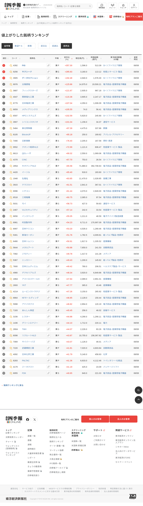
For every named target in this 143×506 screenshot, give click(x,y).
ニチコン (26, 191)
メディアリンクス (30, 109)
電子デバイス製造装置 (113, 216)
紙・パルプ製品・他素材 (113, 235)
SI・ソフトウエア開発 (112, 65)
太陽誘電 (26, 84)
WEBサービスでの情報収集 (59, 487)
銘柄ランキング (27, 23)
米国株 (99, 16)
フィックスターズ (30, 90)
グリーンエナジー (30, 323)
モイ (24, 203)
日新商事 (26, 141)
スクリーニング (62, 16)
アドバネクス (28, 304)
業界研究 (81, 16)
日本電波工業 (28, 103)
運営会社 (11, 487)
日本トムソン (28, 241)
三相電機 (26, 197)
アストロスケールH (31, 279)
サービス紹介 (25, 487)
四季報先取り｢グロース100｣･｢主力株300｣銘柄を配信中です (34, 5)
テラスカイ (27, 185)
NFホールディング (30, 298)
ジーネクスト (28, 367)
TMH (24, 329)
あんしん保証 (28, 310)
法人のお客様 (125, 419)
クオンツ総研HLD (30, 147)
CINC (24, 160)
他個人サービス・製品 (112, 72)
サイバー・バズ (28, 342)
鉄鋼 (105, 128)
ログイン (134, 6)
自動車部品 (108, 247)
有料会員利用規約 (94, 490)
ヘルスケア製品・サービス (114, 266)
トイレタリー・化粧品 (112, 360)
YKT (24, 285)
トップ (8, 16)
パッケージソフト (111, 367)
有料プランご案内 (134, 16)
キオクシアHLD (29, 166)
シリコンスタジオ (30, 122)
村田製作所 (27, 222)
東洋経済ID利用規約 (73, 490)
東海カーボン (28, 235)
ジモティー (27, 254)
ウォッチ (123, 6)
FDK (24, 373)
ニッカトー (27, 260)
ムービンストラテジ (31, 291)
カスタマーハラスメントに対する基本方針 (40, 490)
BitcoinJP (26, 134)
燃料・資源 (107, 141)
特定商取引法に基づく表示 (124, 487)
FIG (23, 65)
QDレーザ (26, 153)
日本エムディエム (30, 266)
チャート (112, 6)
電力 (105, 323)
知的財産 (104, 487)
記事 (26, 16)
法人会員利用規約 (113, 490)
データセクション (30, 78)
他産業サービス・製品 (112, 147)
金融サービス (109, 310)
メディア (107, 254)
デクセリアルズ (29, 273)
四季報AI (116, 16)
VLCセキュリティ (30, 210)
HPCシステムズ (29, 116)
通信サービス (109, 122)
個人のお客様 (97, 419)
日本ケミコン (28, 229)
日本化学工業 (28, 354)
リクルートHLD (29, 335)
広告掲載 (39, 487)
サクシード (27, 72)
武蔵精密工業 (28, 348)
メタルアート (28, 247)
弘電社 (25, 178)
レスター (26, 317)
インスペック (28, 216)
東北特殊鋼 (27, 128)
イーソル (26, 172)
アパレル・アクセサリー (113, 134)
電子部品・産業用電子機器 (114, 84)
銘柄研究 (43, 16)
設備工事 (107, 178)
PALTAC (25, 360)
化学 (105, 354)
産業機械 (107, 241)
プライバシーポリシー (86, 487)
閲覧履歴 (102, 6)
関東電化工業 (28, 97)
